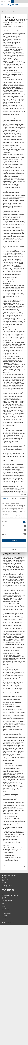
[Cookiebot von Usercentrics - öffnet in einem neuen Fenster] (20, 494)
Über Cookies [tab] (23, 498)
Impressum (4, 897)
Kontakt (4, 906)
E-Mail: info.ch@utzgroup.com (9, 887)
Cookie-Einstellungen (7, 900)
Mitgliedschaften (6, 917)
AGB (3, 903)
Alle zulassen (14, 540)
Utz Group (5, 909)
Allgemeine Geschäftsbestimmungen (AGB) (13, 865)
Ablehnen (14, 549)
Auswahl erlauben (14, 544)
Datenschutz (5, 898)
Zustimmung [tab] (5, 498)
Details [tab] (14, 498)
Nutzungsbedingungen (7, 902)
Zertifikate (4, 915)
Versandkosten (5, 905)
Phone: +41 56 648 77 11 (7, 885)
